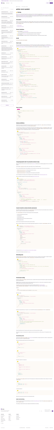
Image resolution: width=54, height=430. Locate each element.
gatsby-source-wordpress (45, 14)
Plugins (9, 416)
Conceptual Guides (3, 420)
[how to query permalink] (15, 107)
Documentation (2, 415)
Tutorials (2, 417)
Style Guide (17, 418)
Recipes (9, 418)
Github (2, 423)
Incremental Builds (25, 31)
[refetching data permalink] (15, 254)
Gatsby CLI (2, 421)
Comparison (10, 415)
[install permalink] (15, 38)
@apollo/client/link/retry (35, 176)
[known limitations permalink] (15, 29)
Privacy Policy (51, 427)
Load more (7, 105)
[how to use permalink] (15, 43)
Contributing (17, 415)
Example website (19, 25)
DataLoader (30, 337)
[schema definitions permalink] (15, 123)
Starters (9, 419)
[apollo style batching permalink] (15, 399)
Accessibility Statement (22, 427)
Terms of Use (46, 427)
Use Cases (10, 420)
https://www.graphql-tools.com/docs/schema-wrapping (28, 250)
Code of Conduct (18, 417)
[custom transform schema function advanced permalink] (15, 208)
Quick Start (2, 416)
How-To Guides (2, 418)
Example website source (20, 26)
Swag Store (17, 416)
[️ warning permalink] (15, 12)
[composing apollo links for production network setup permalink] (15, 161)
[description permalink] (15, 19)
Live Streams (17, 419)
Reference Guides (3, 419)
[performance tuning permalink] (15, 277)
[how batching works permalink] (15, 335)
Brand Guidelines (28, 427)
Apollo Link (33, 163)
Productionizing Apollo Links (43, 174)
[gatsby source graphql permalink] (15, 9)
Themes (9, 417)
